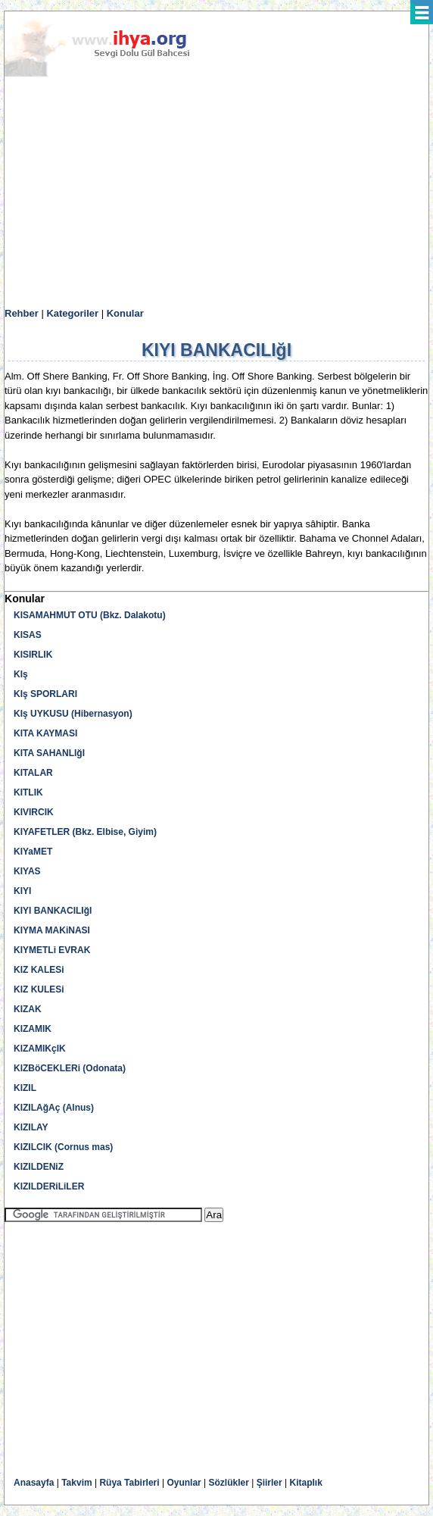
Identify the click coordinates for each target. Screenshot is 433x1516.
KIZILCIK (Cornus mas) (63, 1147)
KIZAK (28, 1009)
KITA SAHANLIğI (49, 753)
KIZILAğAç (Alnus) (54, 1107)
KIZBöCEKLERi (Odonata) (70, 1068)
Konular (125, 313)
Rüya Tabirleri (129, 1482)
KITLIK (28, 792)
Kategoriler (72, 313)
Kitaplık (306, 1482)
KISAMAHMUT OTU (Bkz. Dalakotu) (90, 615)
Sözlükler (229, 1482)
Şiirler (269, 1482)
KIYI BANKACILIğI (53, 910)
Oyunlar (184, 1482)
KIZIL (25, 1088)
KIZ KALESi (39, 969)
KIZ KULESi (39, 989)
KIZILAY (31, 1127)
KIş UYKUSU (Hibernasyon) (73, 713)
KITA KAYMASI (45, 733)
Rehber (22, 313)
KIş (21, 674)
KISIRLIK (33, 654)
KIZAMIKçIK (40, 1048)
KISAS (28, 635)
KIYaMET (33, 851)
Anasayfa (34, 1482)
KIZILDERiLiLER (49, 1186)
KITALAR (33, 772)
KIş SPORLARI (45, 694)
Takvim (76, 1482)
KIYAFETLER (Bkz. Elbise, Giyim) (85, 832)
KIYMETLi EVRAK (52, 950)
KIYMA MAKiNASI (52, 930)
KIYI (22, 891)
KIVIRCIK (34, 812)
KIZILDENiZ (39, 1166)
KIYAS (27, 871)
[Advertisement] (216, 192)
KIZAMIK (32, 1029)
